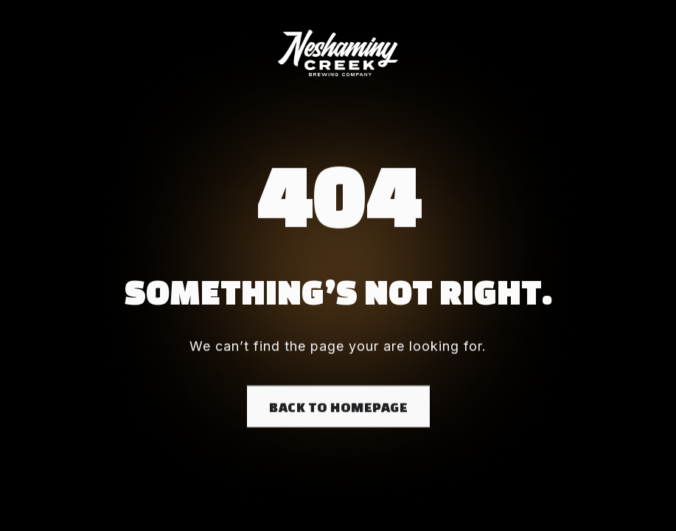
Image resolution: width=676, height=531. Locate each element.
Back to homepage (338, 408)
